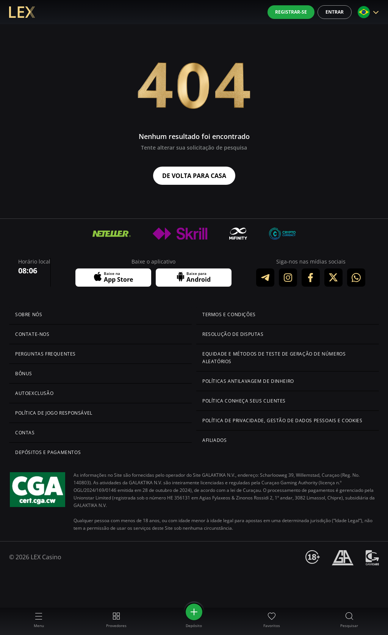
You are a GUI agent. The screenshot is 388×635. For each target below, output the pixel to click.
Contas (25, 432)
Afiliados (214, 440)
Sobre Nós (28, 314)
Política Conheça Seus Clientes (244, 401)
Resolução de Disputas (233, 334)
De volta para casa (194, 176)
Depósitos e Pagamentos (48, 452)
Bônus (23, 373)
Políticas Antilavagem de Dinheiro (248, 381)
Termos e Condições (229, 314)
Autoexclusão (34, 393)
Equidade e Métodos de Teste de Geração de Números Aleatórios (274, 358)
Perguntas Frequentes (45, 354)
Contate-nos (32, 334)
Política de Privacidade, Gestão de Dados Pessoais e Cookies (282, 420)
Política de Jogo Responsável (53, 413)
